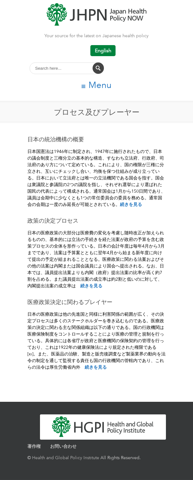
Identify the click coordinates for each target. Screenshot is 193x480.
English (103, 51)
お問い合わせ (63, 446)
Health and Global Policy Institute (65, 457)
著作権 (34, 446)
